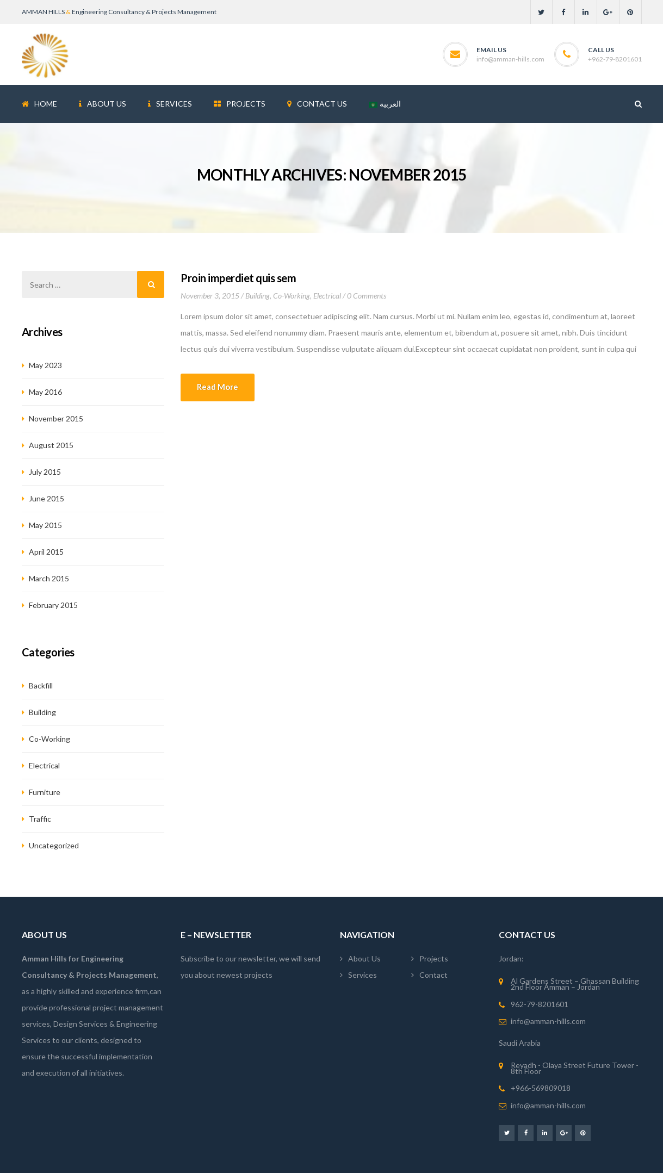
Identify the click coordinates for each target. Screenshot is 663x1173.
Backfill (41, 685)
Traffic (40, 818)
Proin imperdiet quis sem (238, 277)
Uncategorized (54, 845)
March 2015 (49, 578)
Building (257, 295)
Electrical (327, 295)
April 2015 (46, 551)
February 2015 (53, 605)
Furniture (44, 792)
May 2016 (45, 391)
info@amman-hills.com (510, 59)
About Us (364, 958)
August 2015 (51, 445)
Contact (433, 974)
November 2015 (56, 418)
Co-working (291, 295)
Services (362, 974)
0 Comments (366, 295)
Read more (217, 387)
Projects (433, 958)
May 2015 (45, 525)
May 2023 (45, 365)
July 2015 (45, 471)
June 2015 (46, 498)
